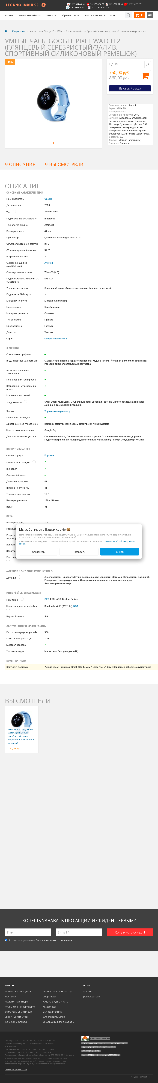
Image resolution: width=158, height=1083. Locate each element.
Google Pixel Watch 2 (55, 338)
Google (48, 198)
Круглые (49, 455)
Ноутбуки (10, 996)
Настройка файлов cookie (16, 1069)
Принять (119, 551)
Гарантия (86, 991)
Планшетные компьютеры (58, 991)
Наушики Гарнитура (16, 1001)
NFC (75, 606)
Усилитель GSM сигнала (18, 1011)
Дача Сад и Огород (16, 1021)
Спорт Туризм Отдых (17, 1016)
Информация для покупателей (60, 1021)
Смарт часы (49, 996)
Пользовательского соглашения (54, 940)
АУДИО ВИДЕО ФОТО (56, 1001)
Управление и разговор (57, 411)
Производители (90, 996)
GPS (46, 599)
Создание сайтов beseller (142, 1077)
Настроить (79, 551)
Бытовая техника (53, 1011)
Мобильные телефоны (18, 991)
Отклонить (38, 551)
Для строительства (54, 1016)
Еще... (113, 15)
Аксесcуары (49, 1006)
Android (48, 262)
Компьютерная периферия (20, 1006)
